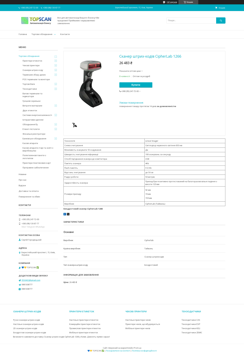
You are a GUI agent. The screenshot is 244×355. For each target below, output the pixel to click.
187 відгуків (172, 2)
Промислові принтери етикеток (85, 328)
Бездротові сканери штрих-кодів (29, 332)
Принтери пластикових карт (37, 163)
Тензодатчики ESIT (191, 324)
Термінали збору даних (34, 74)
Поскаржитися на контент (118, 350)
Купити (135, 85)
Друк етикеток (30, 110)
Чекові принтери (31, 65)
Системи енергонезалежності (37, 115)
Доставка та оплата (29, 191)
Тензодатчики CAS (191, 320)
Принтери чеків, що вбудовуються (142, 324)
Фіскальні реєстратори (34, 133)
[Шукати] (220, 20)
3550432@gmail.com (30, 280)
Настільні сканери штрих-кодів (28, 324)
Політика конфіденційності (144, 350)
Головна (23, 34)
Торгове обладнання (42, 34)
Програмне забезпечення (36, 167)
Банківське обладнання (34, 138)
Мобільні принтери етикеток (83, 332)
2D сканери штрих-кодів (25, 328)
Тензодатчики (30, 88)
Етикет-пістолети (31, 129)
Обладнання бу (30, 124)
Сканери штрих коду (33, 70)
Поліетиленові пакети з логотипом (34, 156)
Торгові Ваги (29, 84)
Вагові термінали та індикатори (32, 95)
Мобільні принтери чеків (137, 328)
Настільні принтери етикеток (84, 320)
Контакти (65, 34)
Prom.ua (137, 348)
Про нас (22, 179)
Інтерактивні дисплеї (33, 119)
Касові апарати (30, 143)
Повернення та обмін (29, 196)
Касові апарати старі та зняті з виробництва (38, 149)
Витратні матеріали (32, 105)
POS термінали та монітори (36, 79)
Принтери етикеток (32, 60)
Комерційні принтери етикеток (84, 324)
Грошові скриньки (31, 101)
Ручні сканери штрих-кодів (26, 320)
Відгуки (22, 185)
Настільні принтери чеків (138, 320)
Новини (22, 174)
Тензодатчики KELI (191, 328)
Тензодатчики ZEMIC (192, 332)
